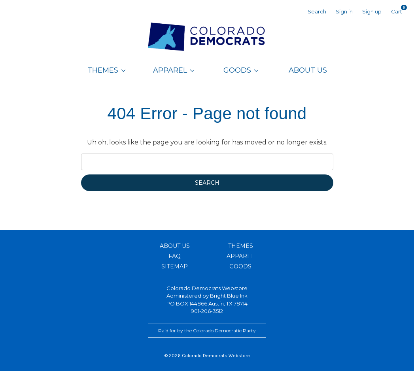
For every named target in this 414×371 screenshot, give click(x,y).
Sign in (344, 11)
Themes (106, 70)
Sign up (372, 11)
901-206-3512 (207, 311)
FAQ (174, 256)
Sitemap (174, 266)
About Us (308, 70)
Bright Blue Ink (229, 295)
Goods (240, 70)
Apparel (173, 70)
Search (317, 11)
